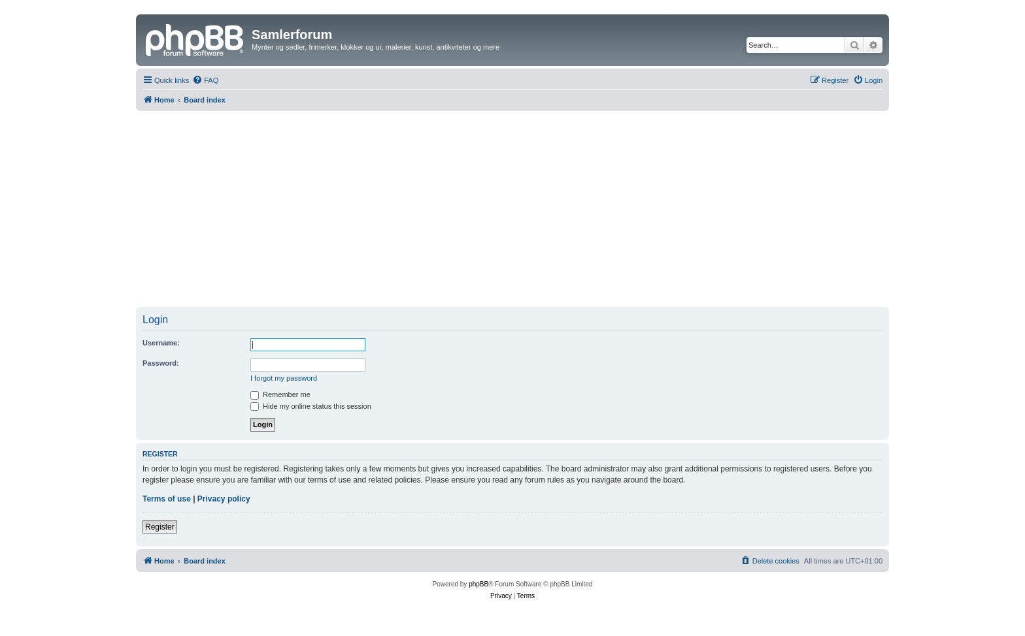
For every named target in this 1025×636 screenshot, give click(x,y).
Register (160, 527)
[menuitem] (205, 80)
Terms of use (167, 498)
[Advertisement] (512, 209)
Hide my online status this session (310, 406)
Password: (161, 363)
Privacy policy (223, 498)
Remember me (280, 394)
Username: (161, 343)
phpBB (478, 584)
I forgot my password (283, 378)
